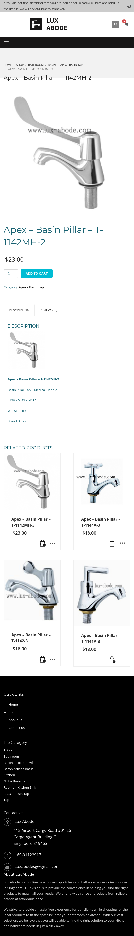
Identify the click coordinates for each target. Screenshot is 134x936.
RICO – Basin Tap (16, 793)
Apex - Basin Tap (31, 287)
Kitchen (9, 775)
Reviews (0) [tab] (48, 310)
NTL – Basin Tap (16, 781)
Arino (8, 750)
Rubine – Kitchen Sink (20, 787)
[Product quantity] (11, 273)
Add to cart (37, 273)
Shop (12, 712)
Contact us (17, 727)
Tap (6, 799)
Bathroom (11, 756)
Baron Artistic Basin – (20, 769)
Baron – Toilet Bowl (18, 762)
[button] (43, 543)
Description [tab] (19, 310)
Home (13, 704)
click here (94, 3)
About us (15, 720)
